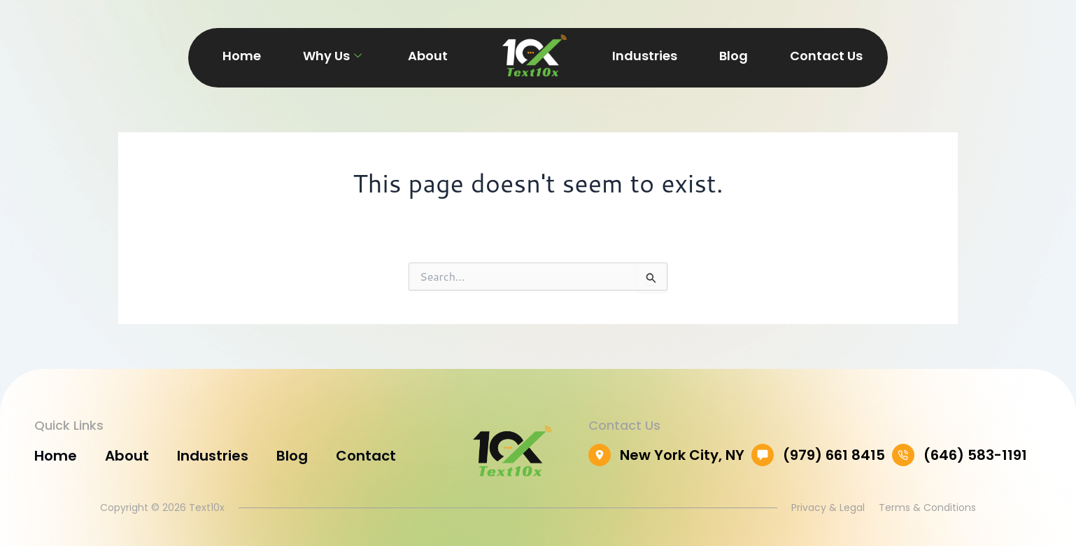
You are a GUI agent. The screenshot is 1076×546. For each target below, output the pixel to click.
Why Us (332, 55)
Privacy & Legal (828, 507)
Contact (366, 455)
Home (241, 55)
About (428, 55)
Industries (644, 55)
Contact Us (826, 55)
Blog (733, 55)
